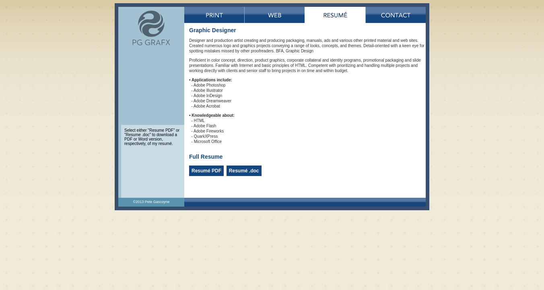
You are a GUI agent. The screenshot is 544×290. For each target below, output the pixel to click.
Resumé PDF (206, 171)
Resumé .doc (244, 171)
